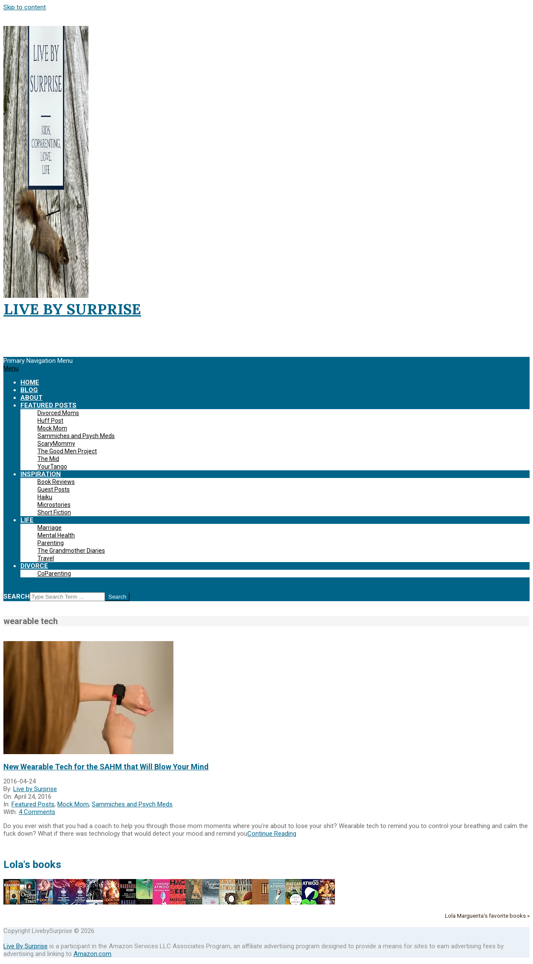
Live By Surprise (25, 946)
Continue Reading (271, 833)
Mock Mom (73, 804)
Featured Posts (32, 804)
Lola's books (32, 865)
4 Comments (37, 812)
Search (16, 596)
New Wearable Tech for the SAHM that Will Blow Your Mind (106, 766)
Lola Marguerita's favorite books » (487, 915)
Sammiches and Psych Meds (132, 804)
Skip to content (24, 7)
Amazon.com (92, 954)
